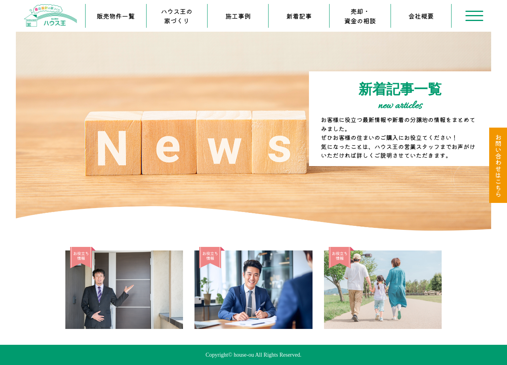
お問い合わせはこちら (498, 165)
